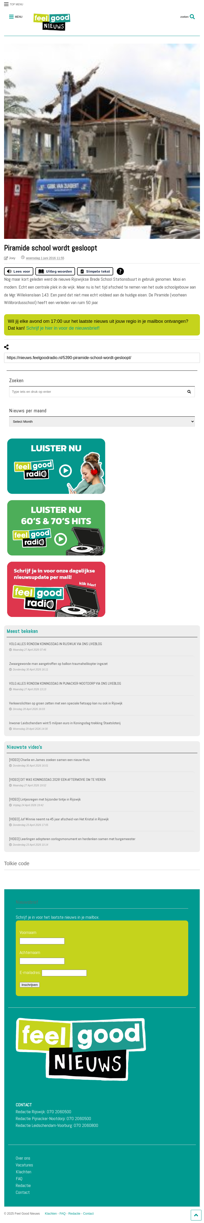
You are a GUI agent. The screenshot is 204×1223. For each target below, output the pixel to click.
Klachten (23, 1172)
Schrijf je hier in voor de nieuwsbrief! (63, 328)
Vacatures (24, 1165)
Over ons (23, 1158)
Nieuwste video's (24, 747)
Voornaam (28, 932)
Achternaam (30, 952)
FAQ (19, 1178)
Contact (23, 1192)
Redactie (23, 1185)
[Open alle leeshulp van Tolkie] (120, 271)
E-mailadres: (53, 972)
